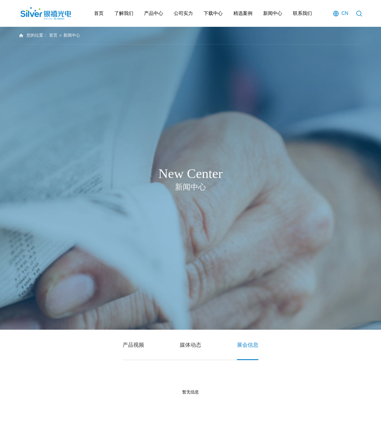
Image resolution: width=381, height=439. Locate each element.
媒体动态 (190, 346)
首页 (99, 13)
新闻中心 (272, 13)
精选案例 (242, 13)
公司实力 (183, 13)
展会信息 (247, 346)
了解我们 (123, 13)
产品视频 (133, 346)
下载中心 (213, 13)
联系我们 (302, 13)
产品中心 (153, 13)
